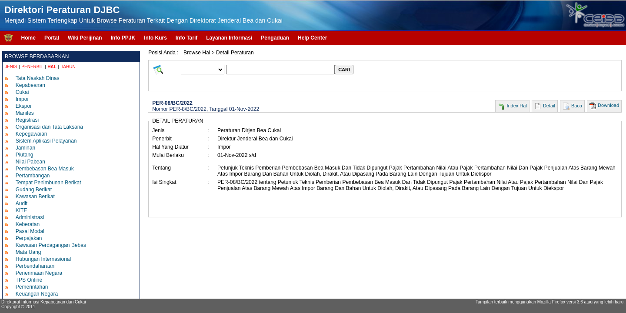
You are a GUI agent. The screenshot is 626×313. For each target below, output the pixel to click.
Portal (51, 38)
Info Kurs (155, 38)
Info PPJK (122, 38)
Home (28, 38)
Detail (549, 105)
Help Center (312, 38)
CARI (344, 69)
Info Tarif (186, 38)
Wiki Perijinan (85, 38)
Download (608, 105)
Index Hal (516, 105)
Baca (576, 105)
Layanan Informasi (229, 38)
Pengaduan (275, 38)
